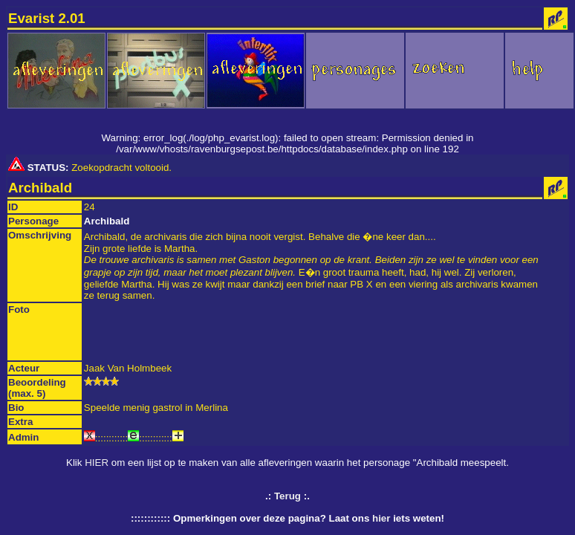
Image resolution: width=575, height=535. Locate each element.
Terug (287, 496)
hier (381, 518)
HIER (96, 462)
